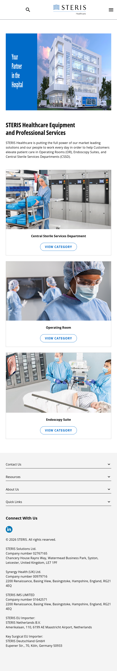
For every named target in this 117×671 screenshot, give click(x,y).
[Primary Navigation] (111, 10)
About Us (58, 489)
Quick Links (58, 502)
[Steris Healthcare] (69, 10)
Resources (58, 477)
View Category (58, 247)
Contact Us (58, 464)
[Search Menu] (28, 10)
